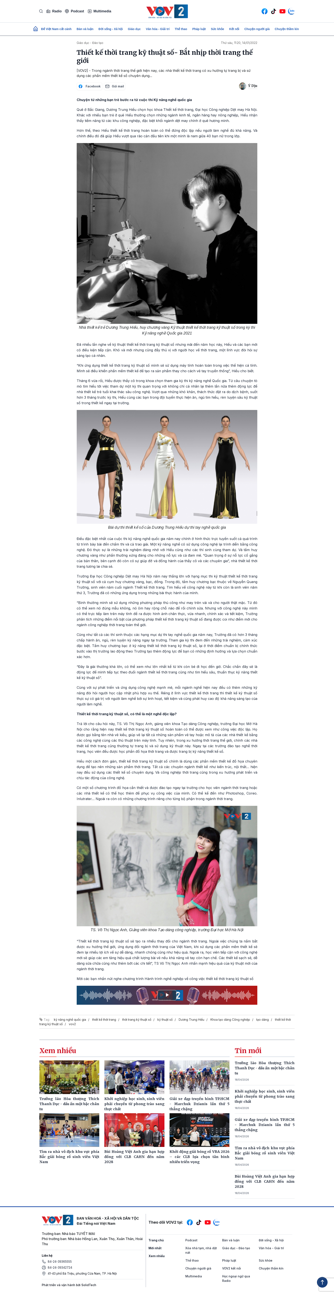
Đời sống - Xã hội (111, 29)
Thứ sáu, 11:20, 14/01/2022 (239, 43)
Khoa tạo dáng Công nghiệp (230, 1019)
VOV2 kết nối (231, 1268)
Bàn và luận (85, 29)
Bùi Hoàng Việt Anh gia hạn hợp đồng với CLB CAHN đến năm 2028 (265, 1181)
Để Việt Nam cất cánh (56, 29)
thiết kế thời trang (104, 1019)
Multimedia (99, 11)
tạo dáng (262, 1019)
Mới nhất (154, 1248)
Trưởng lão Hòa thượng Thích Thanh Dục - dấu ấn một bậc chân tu (265, 1068)
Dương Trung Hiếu (191, 1019)
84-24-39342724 (60, 1267)
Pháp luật (199, 29)
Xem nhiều (156, 1256)
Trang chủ (156, 1240)
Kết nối (234, 29)
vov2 (72, 1024)
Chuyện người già (257, 29)
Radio (54, 11)
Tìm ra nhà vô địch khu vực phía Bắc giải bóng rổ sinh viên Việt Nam (265, 1153)
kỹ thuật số (165, 1019)
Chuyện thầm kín (287, 29)
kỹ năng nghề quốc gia (70, 1019)
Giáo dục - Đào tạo (90, 43)
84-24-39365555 (60, 1261)
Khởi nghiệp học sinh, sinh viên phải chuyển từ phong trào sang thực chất (265, 1096)
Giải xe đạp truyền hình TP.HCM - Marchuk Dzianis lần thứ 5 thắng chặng (265, 1124)
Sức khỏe (217, 29)
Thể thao (181, 29)
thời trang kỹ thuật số (136, 1019)
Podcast (74, 11)
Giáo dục (134, 29)
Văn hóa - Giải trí (158, 29)
